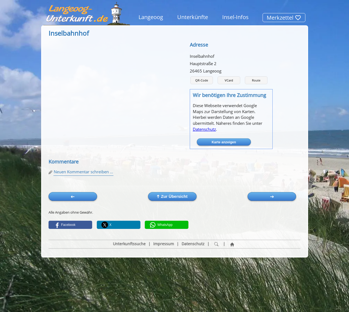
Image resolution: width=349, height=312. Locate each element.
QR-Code (201, 80)
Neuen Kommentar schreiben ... (83, 171)
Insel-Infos (235, 17)
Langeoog (151, 17)
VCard (229, 80)
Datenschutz (204, 129)
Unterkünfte (192, 17)
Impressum (163, 243)
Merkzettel (284, 17)
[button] (70, 225)
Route (256, 80)
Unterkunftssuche (129, 243)
